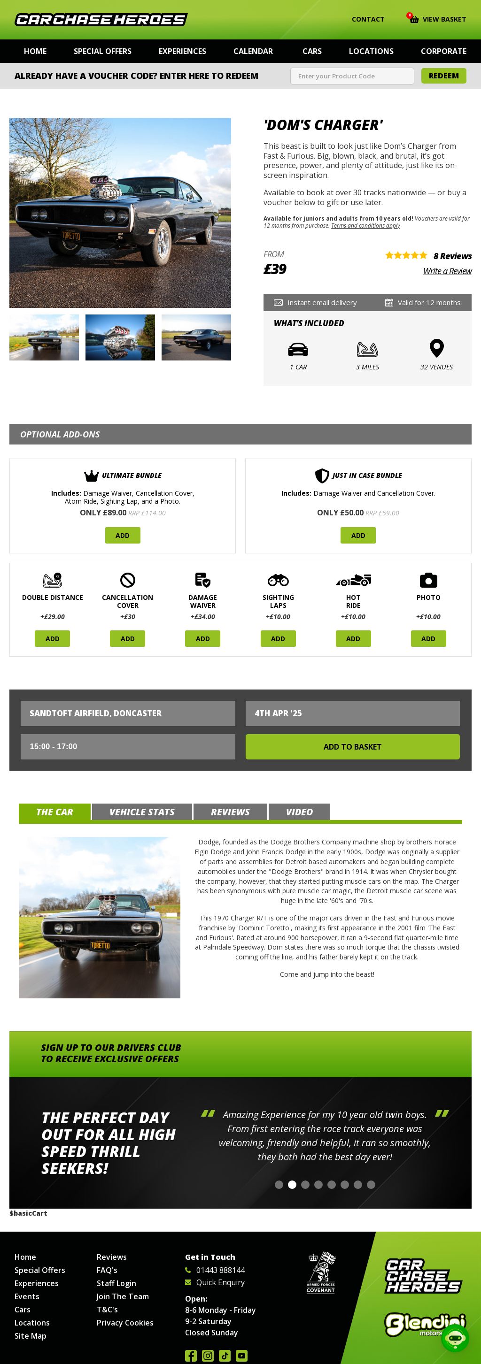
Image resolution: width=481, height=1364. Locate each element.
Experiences (182, 51)
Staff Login (116, 1283)
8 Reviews (453, 255)
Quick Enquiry (215, 1282)
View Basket (438, 18)
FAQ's (107, 1270)
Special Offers (103, 51)
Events (27, 1296)
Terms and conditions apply (365, 225)
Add (123, 535)
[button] (279, 1184)
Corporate (443, 51)
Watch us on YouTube (242, 1356)
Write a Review (447, 271)
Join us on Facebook (191, 1356)
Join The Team (123, 1296)
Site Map (31, 1336)
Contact (362, 19)
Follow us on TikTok (225, 1356)
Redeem (444, 75)
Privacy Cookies (125, 1323)
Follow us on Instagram (208, 1356)
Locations (371, 51)
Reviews (112, 1257)
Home (35, 51)
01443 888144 (215, 1270)
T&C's (107, 1309)
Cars (312, 51)
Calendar (253, 51)
